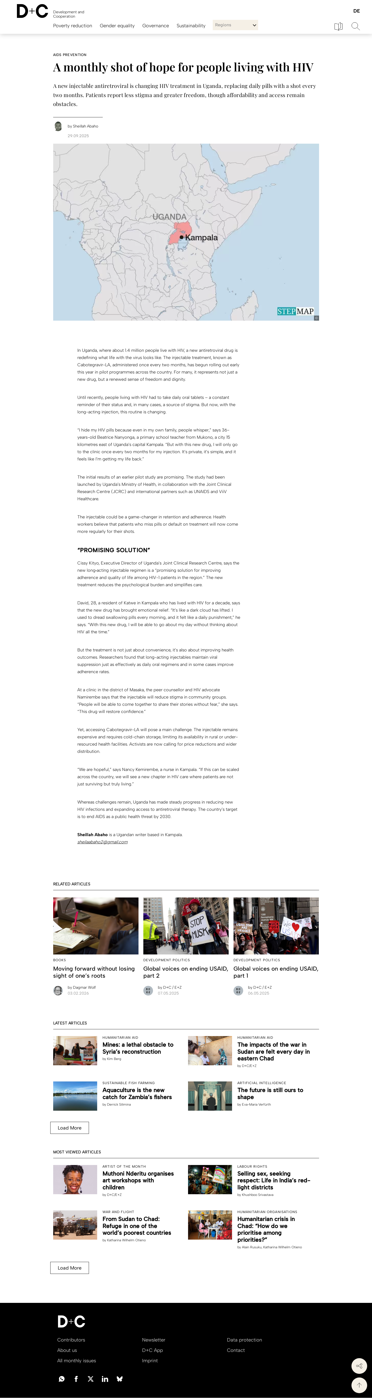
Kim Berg (114, 1059)
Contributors (71, 1340)
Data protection (244, 1340)
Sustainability (191, 25)
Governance (155, 25)
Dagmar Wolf (82, 987)
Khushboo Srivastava (257, 1195)
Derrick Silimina (119, 1104)
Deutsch (356, 11)
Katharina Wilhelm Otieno (126, 1240)
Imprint (150, 1360)
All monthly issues (76, 1360)
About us (67, 1350)
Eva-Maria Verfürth (256, 1104)
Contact (236, 1350)
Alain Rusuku (252, 1247)
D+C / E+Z (170, 987)
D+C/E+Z (249, 1066)
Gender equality (117, 25)
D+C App (152, 1350)
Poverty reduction (72, 25)
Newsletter (153, 1340)
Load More (69, 1128)
